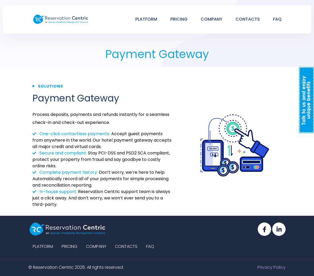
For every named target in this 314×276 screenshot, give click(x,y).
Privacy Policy (271, 267)
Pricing (179, 19)
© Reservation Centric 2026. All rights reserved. (76, 267)
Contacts (248, 19)
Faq (277, 19)
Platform (146, 19)
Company (211, 19)
